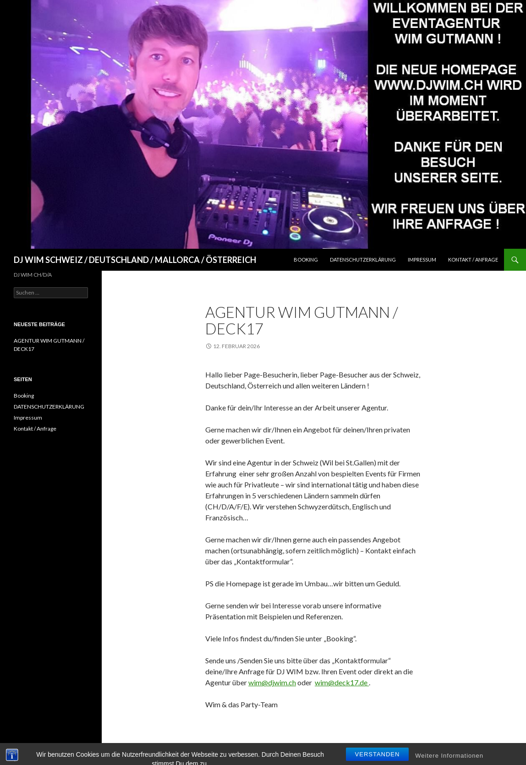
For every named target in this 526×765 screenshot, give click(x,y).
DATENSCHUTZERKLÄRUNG (363, 259)
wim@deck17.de (342, 682)
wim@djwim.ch (272, 682)
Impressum (422, 259)
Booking (306, 259)
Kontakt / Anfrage (473, 259)
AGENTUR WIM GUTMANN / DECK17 (301, 320)
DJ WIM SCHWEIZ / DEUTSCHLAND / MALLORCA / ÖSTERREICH (135, 260)
